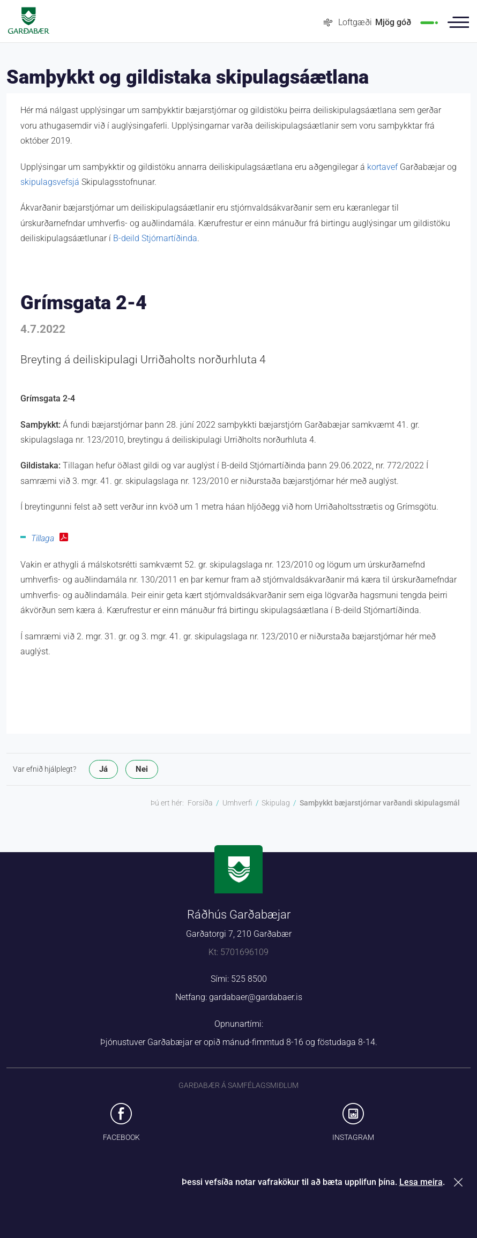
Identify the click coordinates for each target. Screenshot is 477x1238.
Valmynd (458, 22)
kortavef (382, 167)
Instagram (353, 1137)
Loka (460, 1182)
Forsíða (200, 803)
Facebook (121, 1137)
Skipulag (276, 803)
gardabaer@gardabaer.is (255, 997)
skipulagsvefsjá (49, 182)
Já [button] (103, 769)
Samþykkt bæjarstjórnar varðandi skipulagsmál (380, 803)
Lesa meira (421, 1182)
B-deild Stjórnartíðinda (155, 238)
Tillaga (42, 538)
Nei (142, 769)
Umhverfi (237, 803)
